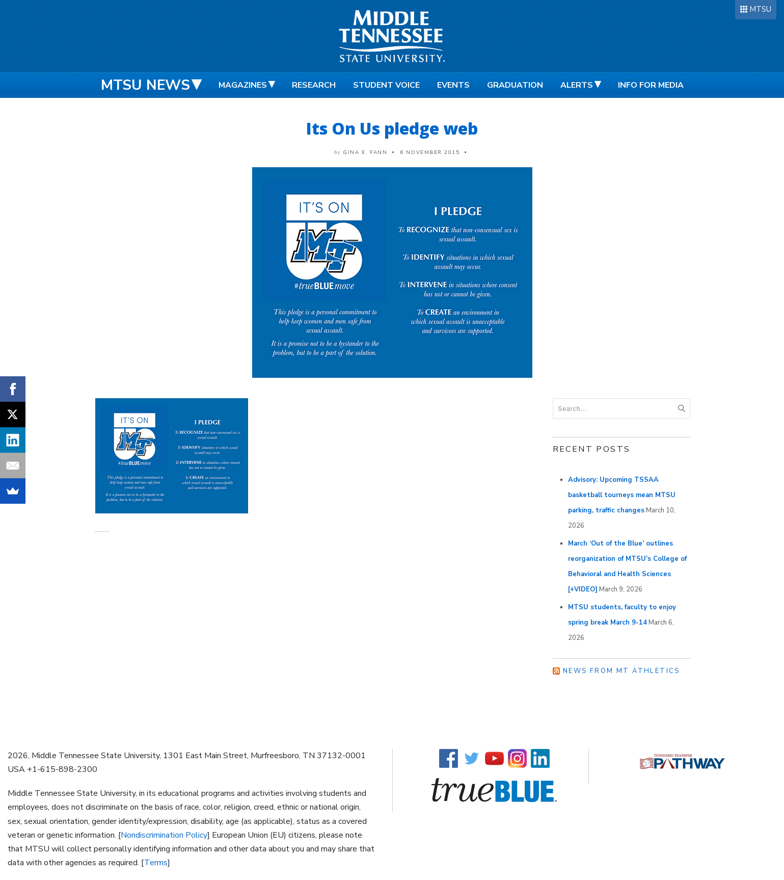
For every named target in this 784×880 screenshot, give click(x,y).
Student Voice (386, 85)
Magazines (243, 85)
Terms (156, 862)
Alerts (576, 85)
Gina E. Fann (365, 152)
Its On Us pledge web (392, 128)
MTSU (760, 9)
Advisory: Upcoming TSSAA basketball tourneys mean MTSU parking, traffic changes (621, 495)
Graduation (515, 85)
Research (314, 85)
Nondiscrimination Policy (164, 835)
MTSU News (145, 85)
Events (453, 85)
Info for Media (651, 85)
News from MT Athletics (621, 671)
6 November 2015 (430, 152)
